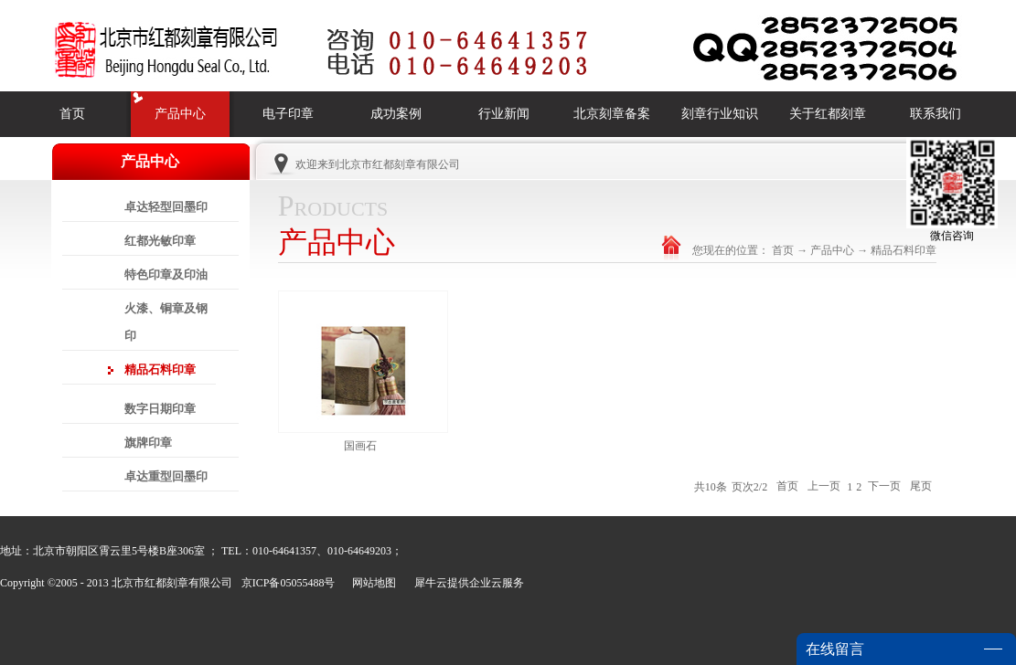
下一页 (884, 486)
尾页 (921, 486)
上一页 (823, 486)
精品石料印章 (903, 250)
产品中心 (832, 250)
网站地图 (371, 582)
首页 (72, 114)
